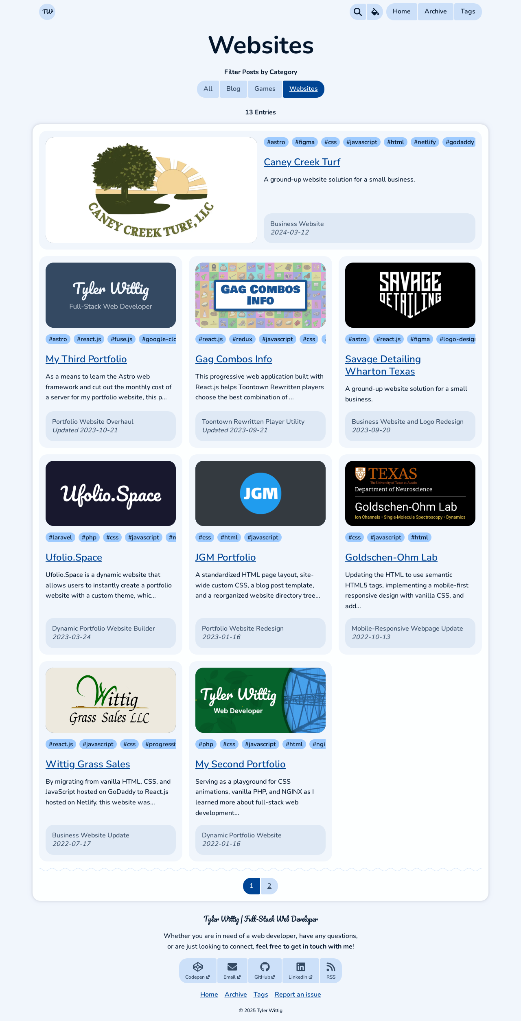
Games (265, 88)
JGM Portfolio (225, 557)
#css (330, 142)
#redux (242, 339)
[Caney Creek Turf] (151, 190)
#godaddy (460, 142)
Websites (303, 88)
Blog (233, 88)
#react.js (89, 339)
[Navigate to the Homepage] (47, 12)
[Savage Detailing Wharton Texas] (410, 295)
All (208, 88)
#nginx (322, 744)
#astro (276, 142)
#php (89, 537)
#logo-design (459, 339)
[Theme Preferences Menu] (375, 12)
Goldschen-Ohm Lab (391, 557)
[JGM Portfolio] (260, 493)
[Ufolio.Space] (111, 493)
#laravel (60, 537)
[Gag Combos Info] (260, 295)
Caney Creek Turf (302, 162)
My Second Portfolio (240, 764)
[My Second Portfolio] (260, 700)
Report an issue (298, 994)
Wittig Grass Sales (88, 764)
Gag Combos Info (233, 359)
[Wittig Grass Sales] (111, 700)
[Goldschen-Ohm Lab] (410, 493)
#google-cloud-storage (175, 339)
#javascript (361, 142)
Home (402, 11)
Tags (468, 11)
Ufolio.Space (74, 557)
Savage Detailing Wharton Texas (383, 365)
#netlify (425, 142)
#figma (305, 142)
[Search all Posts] (358, 12)
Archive (436, 11)
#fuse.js (121, 339)
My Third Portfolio (86, 359)
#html (395, 142)
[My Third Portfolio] (111, 295)
